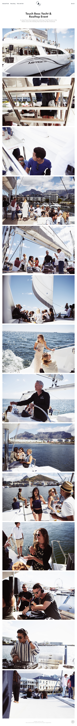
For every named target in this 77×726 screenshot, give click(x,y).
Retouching (12, 3)
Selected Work (5, 3)
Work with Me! (20, 3)
